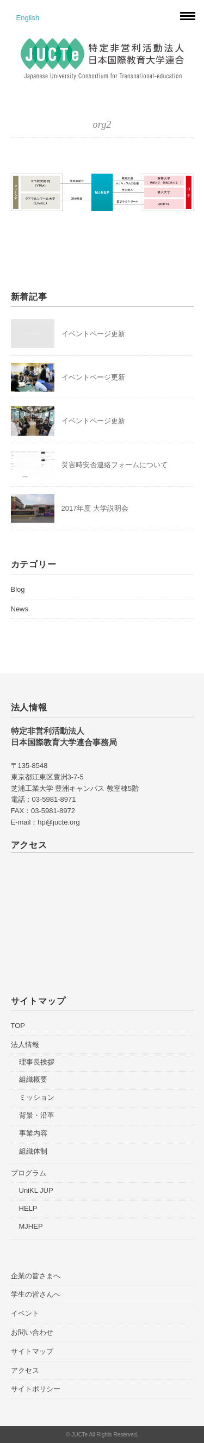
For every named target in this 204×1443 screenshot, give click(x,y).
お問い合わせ (32, 1332)
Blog (18, 589)
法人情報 (25, 1045)
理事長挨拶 (36, 1062)
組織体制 (33, 1151)
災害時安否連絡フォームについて (114, 465)
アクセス (25, 1370)
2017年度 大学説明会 (95, 508)
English (28, 18)
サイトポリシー (35, 1389)
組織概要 (33, 1079)
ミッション (36, 1097)
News (20, 609)
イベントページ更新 (93, 334)
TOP (18, 1025)
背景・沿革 (36, 1115)
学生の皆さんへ (35, 1294)
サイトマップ (32, 1351)
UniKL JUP (36, 1190)
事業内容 (33, 1133)
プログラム (28, 1173)
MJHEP (31, 1226)
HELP (28, 1208)
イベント (25, 1313)
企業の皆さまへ (35, 1276)
